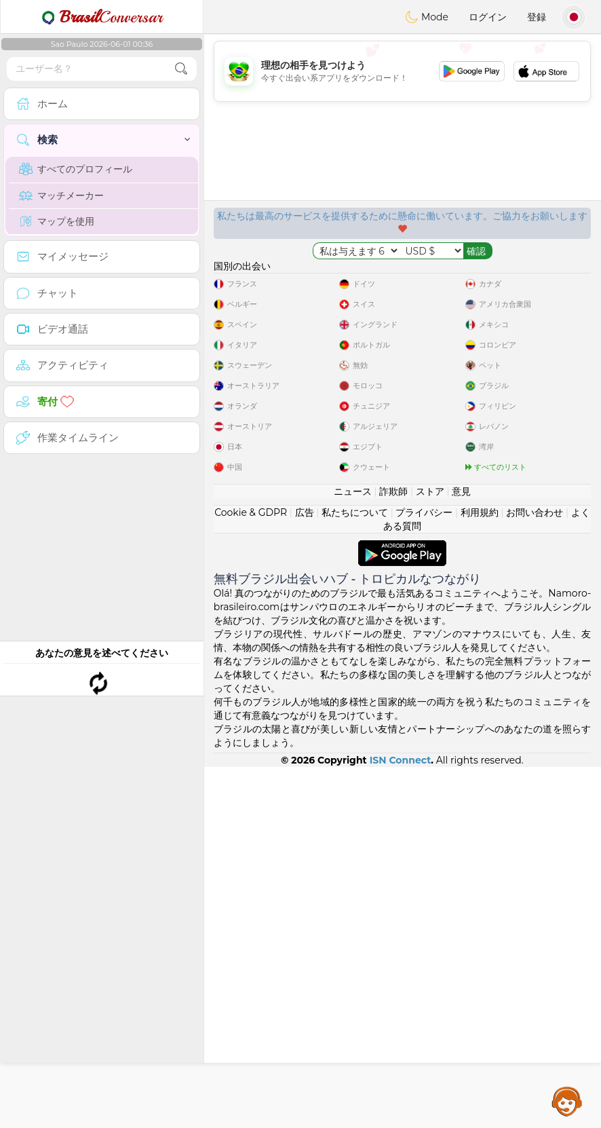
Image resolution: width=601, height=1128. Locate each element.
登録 (536, 17)
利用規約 (480, 873)
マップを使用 (56, 221)
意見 (461, 852)
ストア (430, 852)
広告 (304, 873)
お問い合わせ (534, 873)
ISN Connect (400, 1121)
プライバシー (423, 873)
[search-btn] (181, 69)
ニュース (353, 852)
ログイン (488, 17)
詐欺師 (393, 852)
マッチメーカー (61, 195)
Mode (426, 17)
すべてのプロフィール (75, 169)
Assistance (567, 1101)
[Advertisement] (402, 71)
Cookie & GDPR (250, 873)
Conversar (101, 17)
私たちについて (355, 873)
